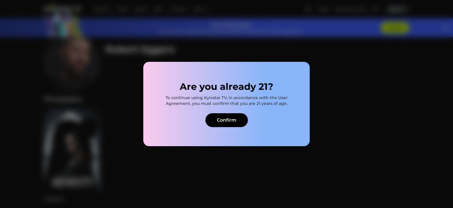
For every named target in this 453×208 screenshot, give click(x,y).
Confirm (226, 120)
